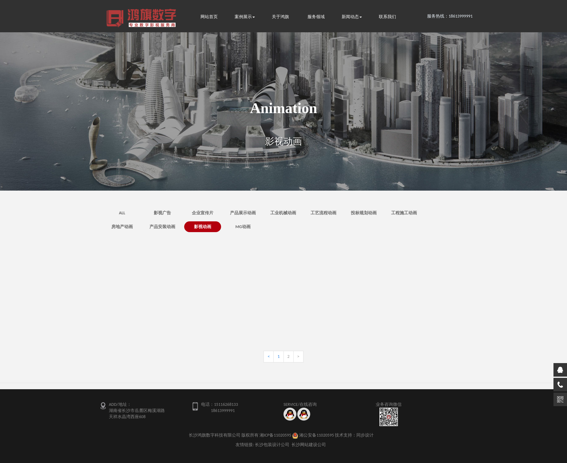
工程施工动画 (404, 213)
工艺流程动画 (323, 213)
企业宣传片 (202, 213)
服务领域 (316, 16)
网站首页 (209, 16)
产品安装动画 (162, 226)
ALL (122, 213)
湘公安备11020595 (316, 435)
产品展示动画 (243, 213)
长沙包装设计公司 (272, 444)
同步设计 (365, 435)
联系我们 (387, 16)
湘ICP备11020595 (275, 435)
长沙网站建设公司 (308, 444)
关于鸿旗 (280, 16)
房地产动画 (122, 226)
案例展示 (245, 16)
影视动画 (202, 226)
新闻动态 (352, 16)
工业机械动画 (283, 213)
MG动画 (242, 226)
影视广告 (162, 213)
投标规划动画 (364, 213)
